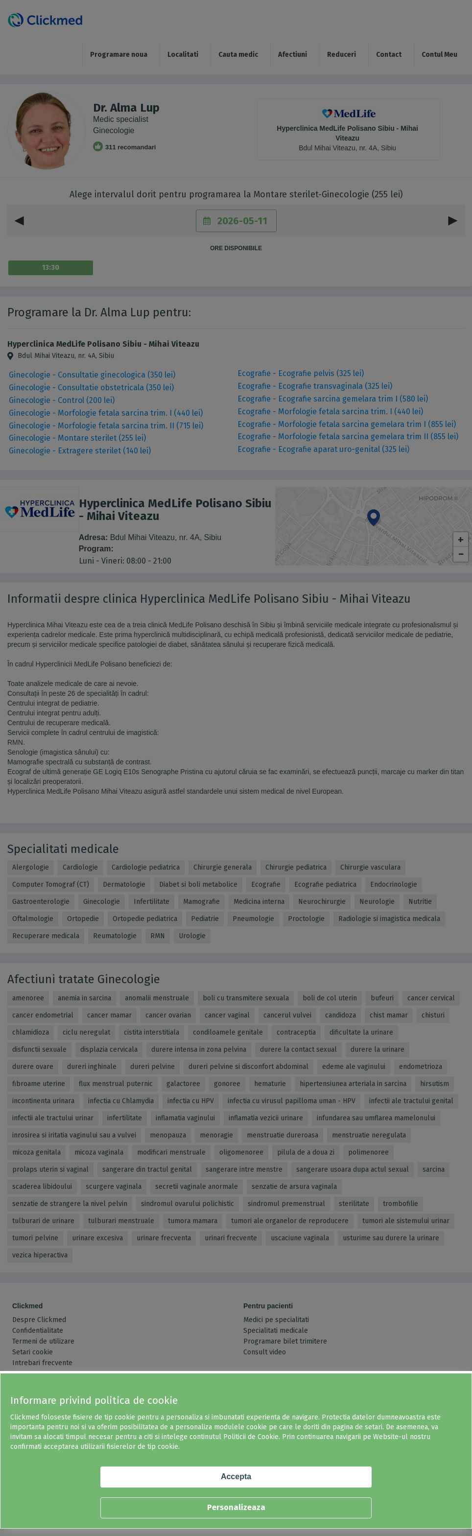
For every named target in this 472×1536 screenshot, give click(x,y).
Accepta (236, 1476)
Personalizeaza (236, 1507)
